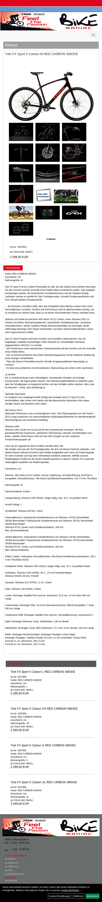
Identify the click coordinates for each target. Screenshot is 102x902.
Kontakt (11, 859)
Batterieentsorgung (16, 874)
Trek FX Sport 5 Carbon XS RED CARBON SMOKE (44, 708)
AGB (10, 870)
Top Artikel (12, 881)
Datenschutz (13, 866)
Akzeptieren (93, 896)
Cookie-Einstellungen (59, 896)
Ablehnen (78, 896)
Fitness (11, 45)
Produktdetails (13, 268)
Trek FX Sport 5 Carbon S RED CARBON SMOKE (43, 745)
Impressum (13, 863)
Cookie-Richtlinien (70, 890)
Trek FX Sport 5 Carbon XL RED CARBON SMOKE (44, 782)
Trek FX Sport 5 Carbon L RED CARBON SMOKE (43, 671)
